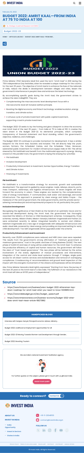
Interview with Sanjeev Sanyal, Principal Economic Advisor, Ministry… (31, 321)
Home (13, 3)
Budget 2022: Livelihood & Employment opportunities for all (28, 328)
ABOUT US (10, 415)
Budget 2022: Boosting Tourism (17, 341)
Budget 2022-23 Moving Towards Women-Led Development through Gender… (36, 334)
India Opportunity (10, 426)
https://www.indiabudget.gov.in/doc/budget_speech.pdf (33, 294)
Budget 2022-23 (12, 31)
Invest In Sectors (14, 431)
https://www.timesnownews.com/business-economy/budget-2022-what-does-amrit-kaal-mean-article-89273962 (41, 299)
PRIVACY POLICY (14, 444)
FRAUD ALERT (42, 444)
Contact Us (54, 396)
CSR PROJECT (59, 444)
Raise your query (42, 381)
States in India (13, 435)
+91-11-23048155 (47, 415)
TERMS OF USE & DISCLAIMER (28, 444)
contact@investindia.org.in (51, 420)
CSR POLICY (50, 444)
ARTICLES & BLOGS (16, 37)
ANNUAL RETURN (69, 444)
